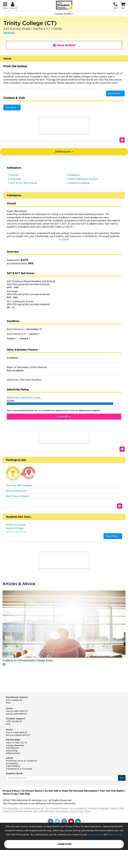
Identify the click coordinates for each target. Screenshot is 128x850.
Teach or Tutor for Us (16, 742)
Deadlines (74, 175)
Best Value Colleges (17, 496)
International (12, 748)
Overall (14, 175)
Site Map (25, 794)
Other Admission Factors (83, 179)
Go (121, 778)
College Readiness (15, 745)
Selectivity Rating (79, 183)
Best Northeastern (16, 491)
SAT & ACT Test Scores (23, 183)
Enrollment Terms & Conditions (21, 761)
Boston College (15, 528)
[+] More (64, 239)
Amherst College (15, 524)
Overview (15, 179)
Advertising (11, 750)
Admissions (64, 151)
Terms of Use (115, 834)
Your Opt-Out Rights (111, 791)
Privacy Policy (95, 834)
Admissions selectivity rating (23, 397)
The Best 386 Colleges (19, 485)
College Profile (63, 14)
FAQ (8, 703)
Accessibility (12, 763)
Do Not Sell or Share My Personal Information (71, 791)
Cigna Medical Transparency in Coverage (19, 767)
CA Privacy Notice (31, 791)
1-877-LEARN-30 (14, 700)
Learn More (64, 416)
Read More (115, 93)
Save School (122, 140)
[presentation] (3, 664)
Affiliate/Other (13, 753)
